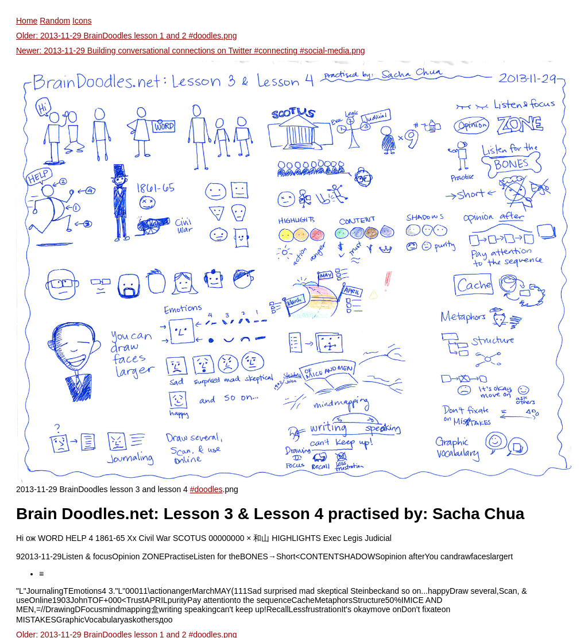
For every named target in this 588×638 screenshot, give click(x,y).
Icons (81, 20)
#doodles (206, 489)
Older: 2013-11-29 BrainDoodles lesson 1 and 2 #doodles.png (126, 35)
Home (26, 20)
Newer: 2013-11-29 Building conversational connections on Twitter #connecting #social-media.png (190, 50)
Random (55, 20)
